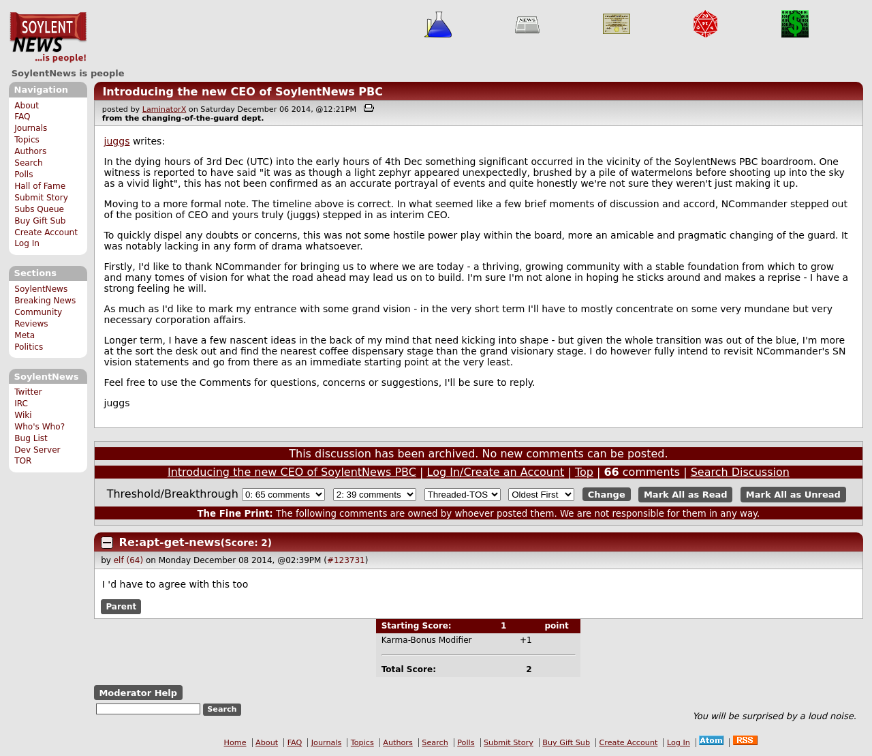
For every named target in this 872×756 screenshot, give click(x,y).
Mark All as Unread (793, 494)
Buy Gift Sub (39, 221)
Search (28, 163)
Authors (30, 151)
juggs (117, 141)
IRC (21, 403)
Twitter (28, 392)
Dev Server (37, 450)
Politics (28, 347)
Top (584, 472)
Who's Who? (39, 427)
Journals (30, 128)
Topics (27, 140)
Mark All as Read (686, 494)
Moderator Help (138, 693)
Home (235, 742)
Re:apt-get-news (170, 542)
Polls (23, 174)
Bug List (31, 438)
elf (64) (128, 560)
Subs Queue (39, 209)
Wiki (22, 415)
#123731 (346, 560)
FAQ (22, 116)
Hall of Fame (39, 186)
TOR (22, 461)
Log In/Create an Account (496, 472)
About (26, 105)
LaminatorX (164, 109)
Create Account (46, 232)
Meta (24, 335)
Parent (121, 606)
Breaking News (45, 300)
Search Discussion (740, 472)
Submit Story (41, 197)
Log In (27, 243)
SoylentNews (48, 37)
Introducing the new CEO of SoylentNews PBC (242, 91)
